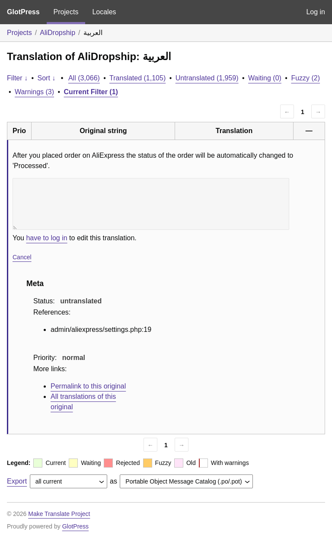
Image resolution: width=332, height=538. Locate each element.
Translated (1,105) (137, 78)
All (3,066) (84, 78)
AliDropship (57, 32)
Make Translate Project (59, 513)
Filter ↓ (17, 78)
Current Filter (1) (91, 92)
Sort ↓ (47, 78)
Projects (66, 12)
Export (17, 481)
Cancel (22, 257)
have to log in (46, 238)
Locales (104, 12)
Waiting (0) (264, 78)
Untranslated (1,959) (207, 78)
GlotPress (23, 12)
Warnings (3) (34, 92)
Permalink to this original (88, 386)
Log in (315, 12)
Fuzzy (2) (305, 78)
